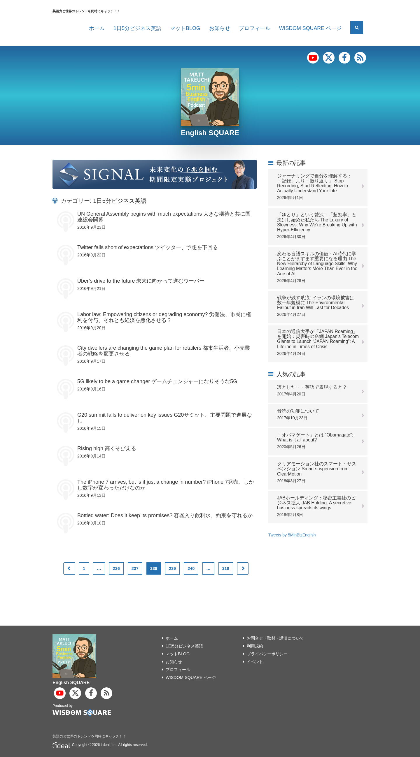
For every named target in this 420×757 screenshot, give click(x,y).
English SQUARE (210, 133)
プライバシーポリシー (267, 654)
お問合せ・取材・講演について (275, 638)
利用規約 (255, 646)
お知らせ (219, 28)
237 (135, 568)
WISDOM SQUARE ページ (310, 28)
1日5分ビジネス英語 (137, 28)
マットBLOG (185, 28)
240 (191, 568)
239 (172, 568)
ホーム (97, 28)
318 (225, 568)
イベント (255, 661)
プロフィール (254, 28)
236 (116, 568)
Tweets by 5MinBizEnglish (292, 535)
